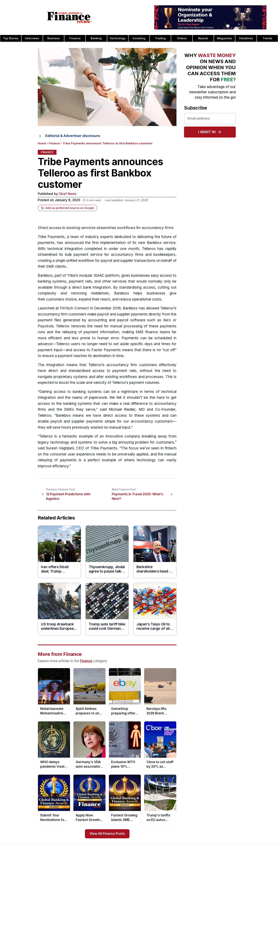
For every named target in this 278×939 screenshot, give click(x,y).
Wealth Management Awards (241, 935)
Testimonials (123, 899)
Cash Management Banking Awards (192, 893)
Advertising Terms (19, 917)
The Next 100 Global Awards (241, 929)
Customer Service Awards (186, 911)
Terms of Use (17, 911)
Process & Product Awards (240, 905)
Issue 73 (66, 923)
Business (53, 38)
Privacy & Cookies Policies (25, 905)
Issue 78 (66, 893)
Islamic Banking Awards (238, 887)
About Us (14, 875)
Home (42, 143)
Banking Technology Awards (187, 899)
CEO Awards (177, 905)
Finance (74, 38)
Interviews (32, 38)
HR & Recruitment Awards (239, 917)
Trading (160, 38)
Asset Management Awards (187, 875)
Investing (139, 38)
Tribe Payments (51, 237)
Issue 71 (66, 935)
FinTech (66, 308)
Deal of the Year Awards (184, 923)
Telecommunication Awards (241, 911)
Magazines (224, 38)
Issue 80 (66, 881)
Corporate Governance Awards (189, 929)
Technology (117, 38)
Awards (203, 38)
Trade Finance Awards (237, 923)
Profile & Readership (21, 887)
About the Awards (126, 875)
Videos (182, 38)
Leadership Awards (235, 881)
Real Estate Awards (235, 893)
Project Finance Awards (238, 899)
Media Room (123, 905)
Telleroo (149, 249)
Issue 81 (66, 875)
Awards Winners (125, 887)
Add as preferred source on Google (67, 207)
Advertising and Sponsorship (26, 881)
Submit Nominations (128, 893)
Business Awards (180, 887)
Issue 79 (66, 887)
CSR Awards (177, 917)
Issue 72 (66, 929)
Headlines (246, 38)
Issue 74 (66, 917)
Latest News (16, 899)
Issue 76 (66, 905)
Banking (96, 38)
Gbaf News (67, 194)
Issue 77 (66, 899)
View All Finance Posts (107, 833)
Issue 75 (66, 911)
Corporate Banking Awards (186, 935)
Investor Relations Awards (239, 875)
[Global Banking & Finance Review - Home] (69, 17)
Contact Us (15, 893)
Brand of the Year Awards (185, 881)
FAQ (117, 911)
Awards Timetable (127, 881)
